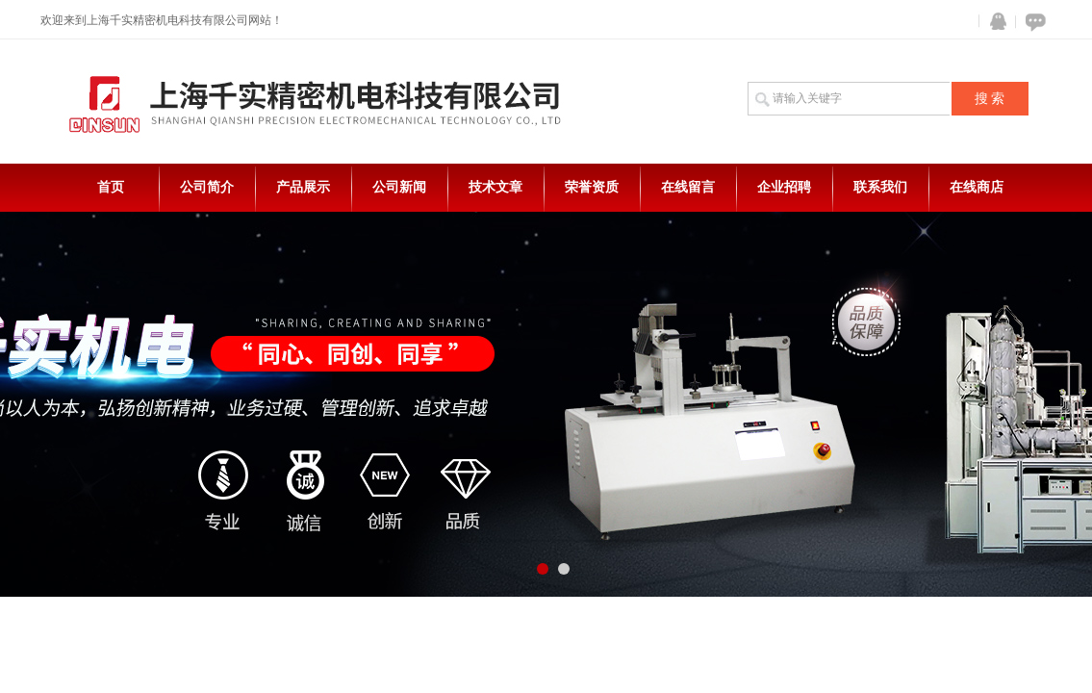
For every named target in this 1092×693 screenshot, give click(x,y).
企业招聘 (784, 187)
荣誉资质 (592, 187)
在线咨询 (1032, 22)
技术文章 (495, 187)
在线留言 (688, 187)
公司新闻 (399, 187)
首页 (110, 187)
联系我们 (880, 187)
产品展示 (303, 187)
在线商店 (976, 187)
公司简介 (207, 187)
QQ (994, 22)
